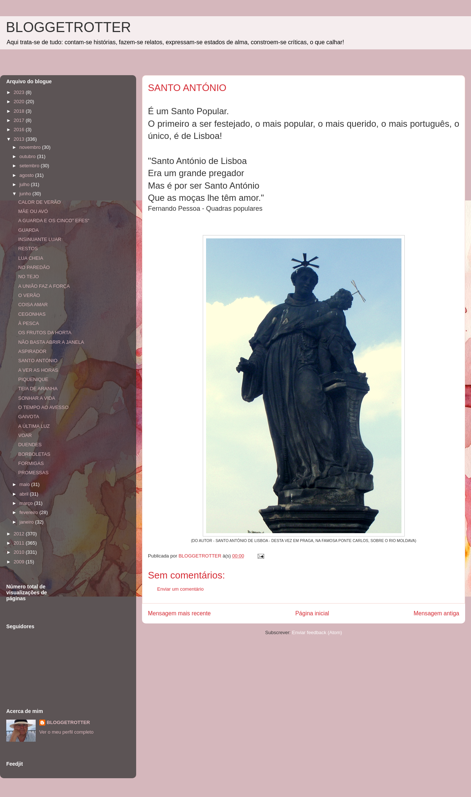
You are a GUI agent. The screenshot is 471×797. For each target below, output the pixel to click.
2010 (20, 552)
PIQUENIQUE (33, 379)
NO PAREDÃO (34, 267)
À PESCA (28, 323)
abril (25, 494)
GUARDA (28, 230)
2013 (20, 139)
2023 (20, 92)
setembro (30, 165)
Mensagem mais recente (179, 613)
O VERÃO (29, 295)
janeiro (27, 522)
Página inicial (312, 613)
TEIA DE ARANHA (37, 388)
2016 (20, 129)
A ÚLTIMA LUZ (34, 426)
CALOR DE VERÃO (39, 202)
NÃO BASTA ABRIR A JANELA (51, 342)
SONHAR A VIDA (36, 398)
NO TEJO (28, 276)
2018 (20, 111)
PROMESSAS (33, 472)
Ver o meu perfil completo (66, 732)
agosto (27, 175)
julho (25, 184)
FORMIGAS (30, 463)
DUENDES (30, 444)
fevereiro (29, 512)
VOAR (25, 435)
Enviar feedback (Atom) (317, 632)
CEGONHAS (31, 314)
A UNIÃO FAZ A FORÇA (44, 286)
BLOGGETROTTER (68, 27)
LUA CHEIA (30, 258)
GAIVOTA (28, 416)
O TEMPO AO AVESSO (43, 407)
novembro (31, 147)
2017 (20, 120)
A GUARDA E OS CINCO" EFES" (53, 220)
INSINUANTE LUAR (39, 239)
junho (26, 193)
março (27, 503)
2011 (20, 543)
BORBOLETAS (34, 454)
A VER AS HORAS (38, 370)
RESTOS (28, 248)
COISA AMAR (32, 304)
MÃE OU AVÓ (33, 211)
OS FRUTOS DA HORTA (44, 332)
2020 (20, 101)
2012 (20, 533)
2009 (20, 561)
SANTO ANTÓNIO (37, 360)
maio (25, 484)
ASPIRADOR (32, 351)
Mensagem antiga (436, 613)
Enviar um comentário (180, 589)
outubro (28, 156)
